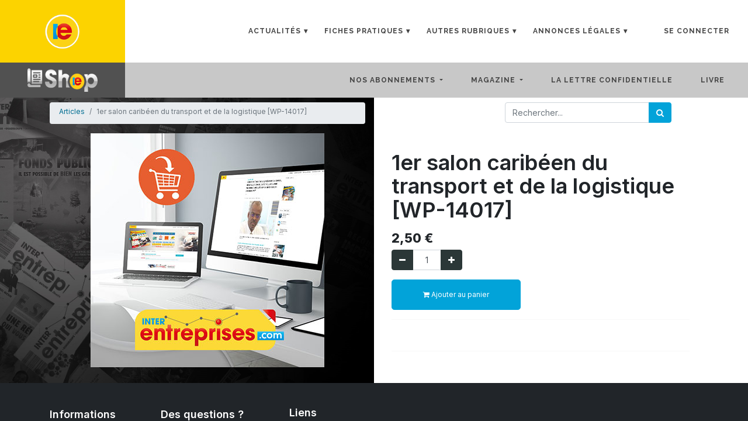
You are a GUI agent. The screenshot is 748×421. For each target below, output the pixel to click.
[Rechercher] (660, 112)
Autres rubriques (468, 31)
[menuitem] (621, 80)
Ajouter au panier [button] (456, 294)
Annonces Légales (577, 31)
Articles (72, 111)
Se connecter (696, 31)
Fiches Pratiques (363, 31)
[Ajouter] (451, 260)
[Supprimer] (402, 260)
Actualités (274, 31)
